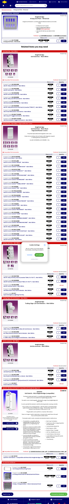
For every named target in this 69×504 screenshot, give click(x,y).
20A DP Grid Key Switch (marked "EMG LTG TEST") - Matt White (21, 282)
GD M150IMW (15, 336)
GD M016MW (15, 379)
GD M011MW (15, 370)
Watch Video (10, 423)
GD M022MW (15, 332)
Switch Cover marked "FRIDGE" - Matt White (16, 197)
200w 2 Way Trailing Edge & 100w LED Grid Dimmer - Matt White (21, 329)
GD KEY (13, 293)
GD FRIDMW (15, 199)
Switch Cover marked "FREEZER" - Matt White (16, 192)
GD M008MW (15, 280)
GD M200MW (15, 327)
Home (3, 5)
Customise (29, 255)
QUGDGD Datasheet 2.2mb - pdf (38, 451)
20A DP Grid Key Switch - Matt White (13, 286)
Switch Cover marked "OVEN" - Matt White (15, 214)
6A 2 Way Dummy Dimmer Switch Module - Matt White (18, 333)
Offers (12, 5)
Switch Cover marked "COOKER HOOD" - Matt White (18, 166)
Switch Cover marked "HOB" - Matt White (15, 205)
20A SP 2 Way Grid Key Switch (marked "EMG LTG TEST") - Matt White (23, 277)
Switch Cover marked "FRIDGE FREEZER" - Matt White (18, 201)
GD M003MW (15, 93)
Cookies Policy (34, 259)
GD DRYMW (14, 182)
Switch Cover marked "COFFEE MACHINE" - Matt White (18, 175)
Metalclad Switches (7, 10)
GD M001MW (15, 84)
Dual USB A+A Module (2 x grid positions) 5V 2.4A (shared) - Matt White (23, 380)
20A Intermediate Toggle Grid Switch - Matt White (17, 120)
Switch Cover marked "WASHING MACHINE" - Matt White (19, 222)
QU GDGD (14, 456)
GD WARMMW (15, 217)
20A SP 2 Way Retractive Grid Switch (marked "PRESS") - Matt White (22, 107)
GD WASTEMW (15, 230)
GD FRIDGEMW (16, 195)
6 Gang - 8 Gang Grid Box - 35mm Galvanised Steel (26, 484)
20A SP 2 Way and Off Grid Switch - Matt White (16, 98)
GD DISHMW (15, 178)
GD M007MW (15, 276)
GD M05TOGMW (16, 119)
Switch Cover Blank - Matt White (12, 158)
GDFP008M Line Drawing (59, 35)
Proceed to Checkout (59, 494)
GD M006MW (15, 106)
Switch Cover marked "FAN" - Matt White (15, 188)
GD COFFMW (15, 174)
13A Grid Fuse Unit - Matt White (12, 372)
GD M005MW (15, 101)
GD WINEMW (15, 234)
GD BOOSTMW (15, 169)
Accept (39, 255)
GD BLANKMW (15, 157)
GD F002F (23, 467)
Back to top (8, 494)
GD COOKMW (15, 165)
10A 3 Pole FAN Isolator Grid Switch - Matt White (17, 111)
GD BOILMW (15, 161)
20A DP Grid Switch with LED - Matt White (15, 94)
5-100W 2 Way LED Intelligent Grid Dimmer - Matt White (19, 337)
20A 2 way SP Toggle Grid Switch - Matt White (16, 116)
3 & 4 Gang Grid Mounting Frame (21, 469)
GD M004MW (15, 97)
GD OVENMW (15, 212)
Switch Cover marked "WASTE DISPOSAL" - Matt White (18, 231)
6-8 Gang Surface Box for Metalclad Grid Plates (25, 474)
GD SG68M (23, 473)
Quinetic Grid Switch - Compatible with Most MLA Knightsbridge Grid (23, 457)
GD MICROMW (15, 208)
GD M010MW (15, 285)
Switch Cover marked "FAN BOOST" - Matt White (17, 171)
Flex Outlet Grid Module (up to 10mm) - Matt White (18, 376)
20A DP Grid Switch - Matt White (12, 90)
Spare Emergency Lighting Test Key (13, 295)
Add (64, 41)
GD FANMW (14, 187)
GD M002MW (15, 89)
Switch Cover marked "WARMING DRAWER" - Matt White (19, 218)
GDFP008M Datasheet (45, 35)
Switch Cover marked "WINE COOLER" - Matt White (17, 235)
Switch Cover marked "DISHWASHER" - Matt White (17, 179)
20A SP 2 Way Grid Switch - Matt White (14, 86)
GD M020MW (15, 110)
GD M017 (14, 383)
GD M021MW (15, 289)
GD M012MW (15, 375)
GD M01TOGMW (16, 114)
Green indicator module (10, 384)
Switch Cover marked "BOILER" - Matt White (16, 162)
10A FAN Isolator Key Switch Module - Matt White (17, 290)
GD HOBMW (15, 204)
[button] (45, 245)
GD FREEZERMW (16, 191)
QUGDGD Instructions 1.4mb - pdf (57, 451)
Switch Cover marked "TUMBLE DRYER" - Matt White (18, 184)
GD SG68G (23, 482)
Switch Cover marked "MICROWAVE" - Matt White (17, 209)
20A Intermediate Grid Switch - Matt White (15, 103)
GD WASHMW (15, 221)
